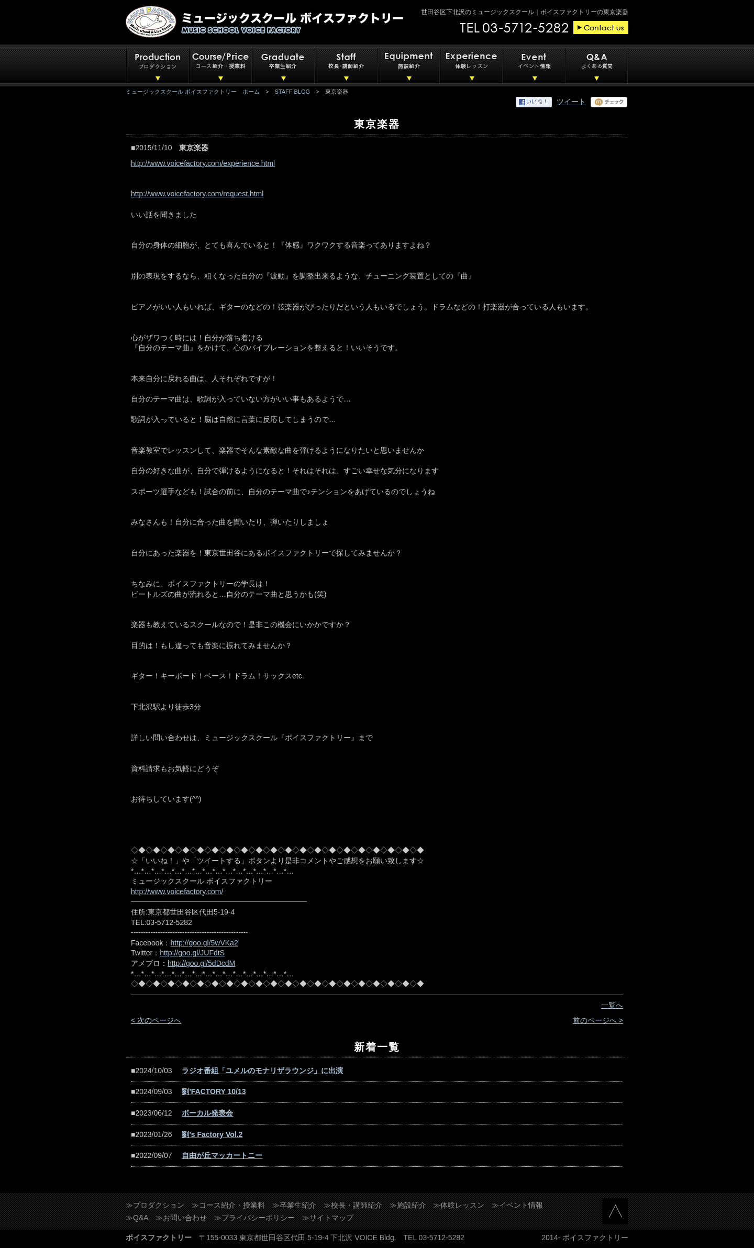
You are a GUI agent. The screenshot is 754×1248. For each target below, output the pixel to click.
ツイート (571, 101)
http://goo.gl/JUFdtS (192, 953)
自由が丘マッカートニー (222, 1155)
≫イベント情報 (517, 1205)
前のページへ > (598, 1020)
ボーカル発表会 (207, 1113)
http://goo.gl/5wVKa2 (204, 943)
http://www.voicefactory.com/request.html (197, 194)
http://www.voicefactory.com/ (177, 891)
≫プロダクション (155, 1205)
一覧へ (612, 1005)
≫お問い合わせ (181, 1217)
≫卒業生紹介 (294, 1205)
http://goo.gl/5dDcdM (201, 963)
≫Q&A (137, 1217)
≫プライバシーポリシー (254, 1217)
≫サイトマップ (327, 1217)
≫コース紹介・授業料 (228, 1205)
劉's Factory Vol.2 (212, 1134)
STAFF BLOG (293, 91)
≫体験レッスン (458, 1205)
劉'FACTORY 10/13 (214, 1091)
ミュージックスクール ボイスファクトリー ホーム (193, 91)
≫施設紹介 (408, 1205)
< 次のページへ (156, 1020)
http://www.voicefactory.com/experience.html (203, 163)
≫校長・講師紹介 (353, 1205)
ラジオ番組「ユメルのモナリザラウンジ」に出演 (262, 1070)
